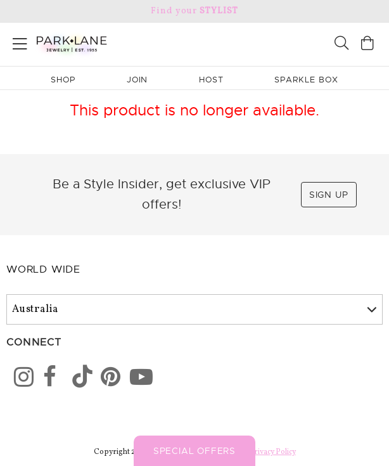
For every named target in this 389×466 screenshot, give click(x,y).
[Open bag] (367, 45)
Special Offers (194, 450)
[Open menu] (20, 41)
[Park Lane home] (97, 42)
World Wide (43, 269)
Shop (63, 79)
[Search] (341, 45)
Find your (194, 11)
